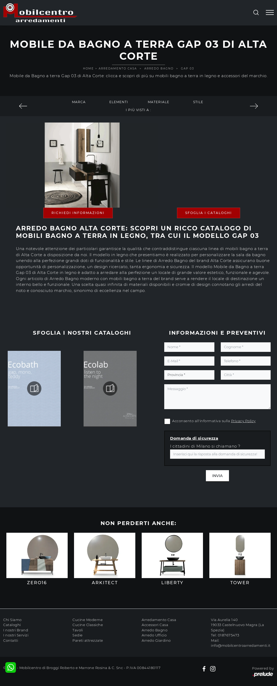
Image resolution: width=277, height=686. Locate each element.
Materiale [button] (158, 102)
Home (88, 68)
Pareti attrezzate (87, 640)
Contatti (10, 640)
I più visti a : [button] (138, 110)
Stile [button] (198, 102)
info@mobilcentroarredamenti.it (240, 645)
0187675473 (228, 635)
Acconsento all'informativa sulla (214, 421)
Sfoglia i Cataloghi (208, 213)
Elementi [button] (118, 102)
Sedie (77, 635)
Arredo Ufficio (154, 635)
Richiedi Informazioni (78, 213)
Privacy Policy (243, 421)
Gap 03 (187, 68)
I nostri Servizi (15, 635)
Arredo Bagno (159, 68)
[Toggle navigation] (270, 12)
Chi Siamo (12, 620)
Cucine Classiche (87, 625)
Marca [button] (79, 102)
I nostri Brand (15, 630)
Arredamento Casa (118, 68)
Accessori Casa (155, 625)
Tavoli (77, 630)
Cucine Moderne (87, 620)
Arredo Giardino (156, 640)
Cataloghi (12, 625)
